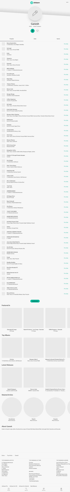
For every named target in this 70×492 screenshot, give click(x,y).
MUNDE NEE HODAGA (12, 216)
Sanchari (58, 472)
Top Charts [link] (31, 479)
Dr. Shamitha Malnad (17, 294)
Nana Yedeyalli (10, 201)
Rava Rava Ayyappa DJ (12, 267)
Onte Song (9, 135)
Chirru (57, 468)
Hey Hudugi (10, 160)
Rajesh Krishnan (15, 80)
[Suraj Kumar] (12, 407)
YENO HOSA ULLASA (12, 288)
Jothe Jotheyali (59, 467)
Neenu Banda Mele (11, 43)
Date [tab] (35, 38)
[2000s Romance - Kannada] (55, 318)
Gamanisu (9, 58)
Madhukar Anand (31, 223)
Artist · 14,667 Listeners (35, 26)
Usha (19, 131)
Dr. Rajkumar (5, 474)
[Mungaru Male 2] (34, 348)
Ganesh (35, 23)
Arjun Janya (9, 49)
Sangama (9, 124)
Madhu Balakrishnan (16, 202)
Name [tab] (58, 38)
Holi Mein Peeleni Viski (12, 221)
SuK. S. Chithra (25, 85)
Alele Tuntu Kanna (11, 165)
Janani (20, 85)
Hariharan (16, 161)
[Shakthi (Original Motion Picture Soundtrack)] (55, 377)
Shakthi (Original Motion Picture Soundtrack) (55, 389)
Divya (18, 126)
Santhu (33, 151)
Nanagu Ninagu (10, 94)
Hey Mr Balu (10, 247)
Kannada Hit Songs (12, 329)
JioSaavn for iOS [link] (13, 486)
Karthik (18, 75)
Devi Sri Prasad (10, 110)
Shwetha (14, 75)
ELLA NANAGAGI (11, 282)
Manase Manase (11, 140)
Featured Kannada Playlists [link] (35, 475)
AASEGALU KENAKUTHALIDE (14, 231)
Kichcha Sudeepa (33, 468)
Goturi (8, 167)
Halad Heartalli (10, 170)
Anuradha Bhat (23, 90)
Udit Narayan (23, 177)
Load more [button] (35, 301)
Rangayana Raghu (27, 151)
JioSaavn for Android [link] (24, 486)
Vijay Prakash (16, 258)
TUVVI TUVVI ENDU (12, 211)
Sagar (15, 126)
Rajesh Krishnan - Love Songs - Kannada (34, 329)
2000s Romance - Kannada (55, 329)
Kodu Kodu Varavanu (12, 109)
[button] (37, 31)
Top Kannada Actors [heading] (35, 460)
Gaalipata (58, 471)
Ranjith (16, 263)
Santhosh (15, 141)
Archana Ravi (21, 182)
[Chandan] (55, 407)
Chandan (55, 419)
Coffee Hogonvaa (11, 99)
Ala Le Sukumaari (11, 180)
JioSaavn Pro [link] (5, 486)
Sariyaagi (9, 48)
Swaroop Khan (36, 116)
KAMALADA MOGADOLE (13, 237)
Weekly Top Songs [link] (33, 476)
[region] (35, 455)
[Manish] (34, 407)
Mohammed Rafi (10, 146)
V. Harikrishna (10, 44)
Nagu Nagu (9, 78)
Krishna (12, 359)
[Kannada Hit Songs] (12, 318)
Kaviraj (15, 172)
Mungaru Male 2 (34, 359)
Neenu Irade (10, 89)
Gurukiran (9, 54)
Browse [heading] (31, 471)
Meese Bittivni (10, 293)
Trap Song (9, 186)
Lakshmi (31, 467)
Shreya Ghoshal (16, 65)
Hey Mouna (9, 206)
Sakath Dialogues (11, 389)
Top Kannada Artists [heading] (8, 460)
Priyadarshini (14, 100)
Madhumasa (10, 119)
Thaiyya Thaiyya (11, 84)
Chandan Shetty (16, 105)
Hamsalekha (4, 471)
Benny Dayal (23, 105)
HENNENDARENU (11, 191)
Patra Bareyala (10, 73)
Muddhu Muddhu (11, 262)
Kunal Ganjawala (16, 95)
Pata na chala (33, 389)
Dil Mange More (11, 196)
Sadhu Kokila (20, 151)
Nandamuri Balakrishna (34, 464)
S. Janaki (9, 70)
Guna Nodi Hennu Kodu (61, 474)
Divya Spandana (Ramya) (35, 465)
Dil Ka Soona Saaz (11, 145)
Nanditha (22, 44)
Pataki (8, 257)
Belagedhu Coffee (11, 150)
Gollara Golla (10, 175)
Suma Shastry (17, 177)
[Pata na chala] (34, 377)
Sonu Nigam (16, 44)
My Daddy (9, 104)
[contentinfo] (35, 471)
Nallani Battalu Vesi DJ (12, 272)
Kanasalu (9, 63)
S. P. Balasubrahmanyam (16, 70)
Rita (24, 248)
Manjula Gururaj (10, 253)
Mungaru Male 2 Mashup (13, 114)
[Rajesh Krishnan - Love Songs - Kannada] (34, 318)
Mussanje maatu (60, 469)
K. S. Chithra (4, 465)
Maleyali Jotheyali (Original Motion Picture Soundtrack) (55, 359)
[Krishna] (12, 348)
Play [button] (33, 31)
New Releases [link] (34, 486)
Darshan (31, 462)
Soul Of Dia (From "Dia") (62, 462)
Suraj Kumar (12, 419)
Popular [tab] (12, 38)
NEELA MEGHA (10, 68)
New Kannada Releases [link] (34, 473)
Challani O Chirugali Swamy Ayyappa (16, 155)
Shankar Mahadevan (18, 207)
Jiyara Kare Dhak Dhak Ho (13, 242)
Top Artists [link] (31, 478)
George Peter (15, 228)
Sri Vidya (20, 263)
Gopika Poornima (18, 110)
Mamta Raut (16, 223)
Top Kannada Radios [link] (34, 481)
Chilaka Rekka (10, 129)
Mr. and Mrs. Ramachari (61, 475)
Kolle (8, 53)
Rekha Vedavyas (18, 167)
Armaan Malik (16, 49)
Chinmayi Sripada (18, 248)
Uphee (8, 226)
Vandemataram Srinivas (12, 131)
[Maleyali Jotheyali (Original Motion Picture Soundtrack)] (55, 348)
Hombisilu (58, 465)
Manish (33, 419)
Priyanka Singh (22, 223)
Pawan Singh (10, 223)
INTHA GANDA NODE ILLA (13, 277)
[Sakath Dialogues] (12, 377)
